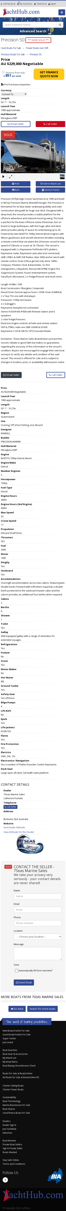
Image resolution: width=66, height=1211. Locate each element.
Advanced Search (33, 31)
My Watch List (9, 1057)
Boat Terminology (11, 1101)
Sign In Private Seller (13, 1148)
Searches (24, 3)
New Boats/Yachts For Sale (16, 1030)
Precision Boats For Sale (13, 54)
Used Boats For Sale (11, 48)
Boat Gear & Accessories (15, 1053)
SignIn (49, 3)
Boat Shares (9, 1108)
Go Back (17, 1008)
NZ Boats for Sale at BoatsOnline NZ (21, 1077)
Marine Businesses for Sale (16, 1105)
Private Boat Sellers (12, 1144)
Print (15, 183)
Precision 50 (35, 54)
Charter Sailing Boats (13, 1085)
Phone (17, 917)
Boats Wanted (10, 1152)
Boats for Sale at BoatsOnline (17, 1073)
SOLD (8, 135)
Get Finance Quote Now (49, 74)
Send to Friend (50, 189)
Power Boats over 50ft (37, 48)
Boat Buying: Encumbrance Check (19, 1065)
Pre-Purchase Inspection (15, 84)
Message (19, 944)
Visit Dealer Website (14, 827)
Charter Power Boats (13, 1089)
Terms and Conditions (14, 1163)
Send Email (24, 982)
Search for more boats (42, 1008)
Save (16, 964)
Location (18, 930)
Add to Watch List (50, 183)
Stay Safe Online (11, 1160)
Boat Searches (10, 1050)
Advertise (7, 1132)
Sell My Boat (8, 3)
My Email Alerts (10, 1061)
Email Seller (16, 124)
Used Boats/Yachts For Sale (16, 1034)
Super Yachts (9, 1038)
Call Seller (50, 124)
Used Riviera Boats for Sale (16, 1112)
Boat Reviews (9, 1140)
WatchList (40, 3)
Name (17, 890)
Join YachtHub (9, 1128)
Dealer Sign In (9, 1125)
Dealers (7, 1121)
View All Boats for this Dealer (19, 832)
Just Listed (8, 1042)
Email (16, 903)
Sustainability (9, 1097)
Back (15, 189)
